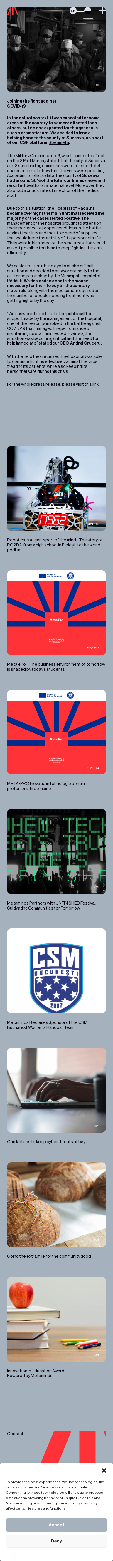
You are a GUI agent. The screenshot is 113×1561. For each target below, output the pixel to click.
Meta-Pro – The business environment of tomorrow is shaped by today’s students (56, 621)
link (95, 384)
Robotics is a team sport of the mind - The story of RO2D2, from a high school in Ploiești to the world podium (56, 499)
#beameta (59, 142)
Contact (15, 1434)
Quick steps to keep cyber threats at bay (56, 1096)
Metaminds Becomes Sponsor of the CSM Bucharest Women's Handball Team (56, 979)
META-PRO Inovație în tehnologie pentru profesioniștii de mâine (56, 741)
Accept (56, 1525)
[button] (104, 1470)
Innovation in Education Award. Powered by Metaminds (56, 1328)
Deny (56, 1541)
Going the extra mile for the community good (56, 1210)
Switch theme (87, 10)
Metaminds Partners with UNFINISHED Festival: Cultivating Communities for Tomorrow (56, 860)
